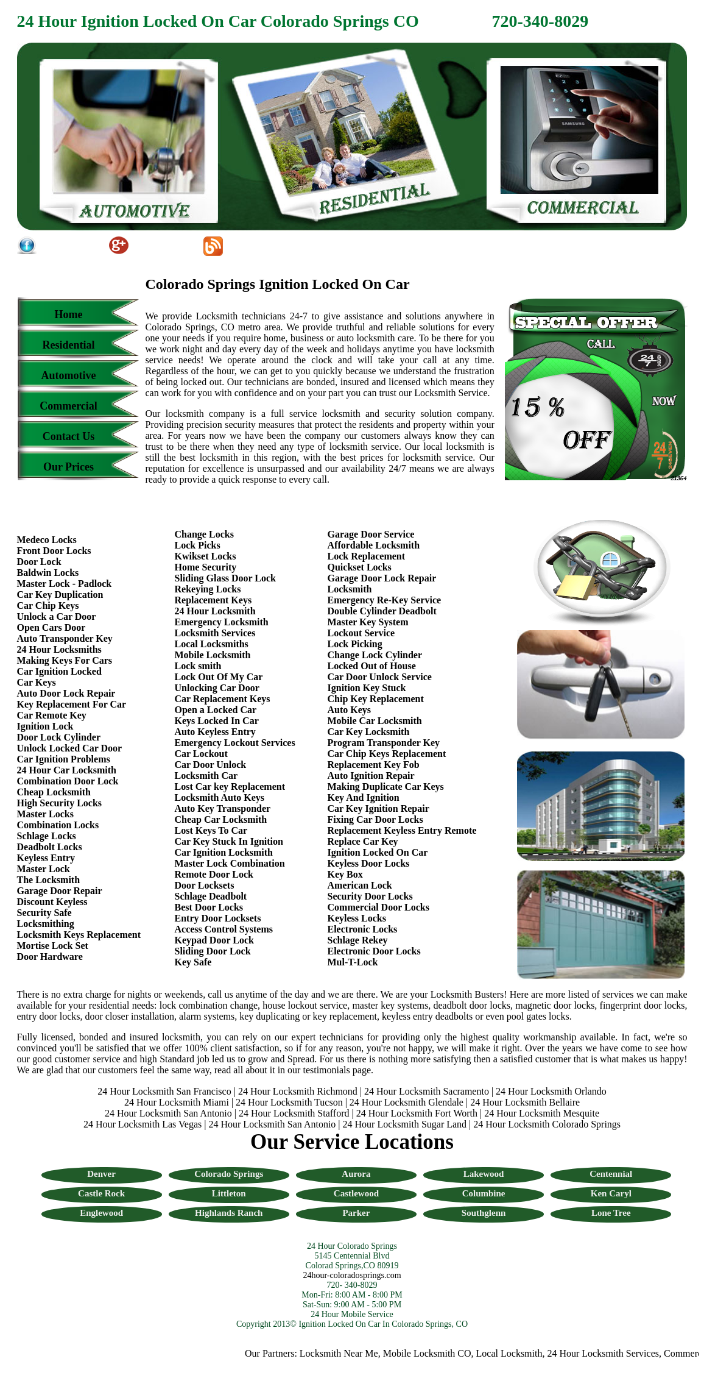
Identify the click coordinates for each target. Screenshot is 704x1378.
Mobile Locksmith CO (429, 1353)
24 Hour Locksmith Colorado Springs (547, 1124)
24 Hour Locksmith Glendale (406, 1102)
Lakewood (483, 1174)
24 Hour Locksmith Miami (176, 1102)
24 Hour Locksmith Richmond (297, 1091)
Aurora (356, 1174)
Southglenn (484, 1213)
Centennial (611, 1174)
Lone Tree (611, 1213)
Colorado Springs (228, 1174)
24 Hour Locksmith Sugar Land (406, 1124)
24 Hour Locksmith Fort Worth (416, 1113)
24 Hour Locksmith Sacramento (426, 1091)
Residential (68, 345)
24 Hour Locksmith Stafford (294, 1113)
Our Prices (68, 467)
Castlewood (356, 1193)
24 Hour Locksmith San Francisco (164, 1091)
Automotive (68, 375)
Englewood (101, 1213)
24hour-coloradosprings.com (352, 1275)
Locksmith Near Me (341, 1353)
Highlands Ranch (228, 1213)
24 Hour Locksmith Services (606, 1353)
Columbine (483, 1193)
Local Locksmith (512, 1353)
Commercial (68, 406)
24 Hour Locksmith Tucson (289, 1102)
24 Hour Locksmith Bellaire (525, 1102)
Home (69, 314)
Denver (101, 1174)
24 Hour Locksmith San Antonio (168, 1113)
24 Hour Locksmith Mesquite (541, 1113)
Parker (356, 1213)
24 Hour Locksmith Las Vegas (142, 1124)
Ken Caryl (611, 1193)
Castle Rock (101, 1193)
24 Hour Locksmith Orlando (551, 1091)
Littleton (229, 1193)
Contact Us (69, 436)
